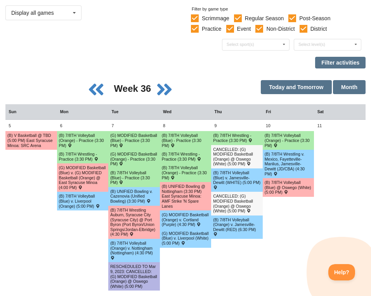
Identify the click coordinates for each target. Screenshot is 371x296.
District (318, 29)
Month (349, 87)
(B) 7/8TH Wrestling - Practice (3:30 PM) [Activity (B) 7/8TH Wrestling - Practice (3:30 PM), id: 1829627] (79, 156)
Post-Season (314, 18)
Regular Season (264, 18)
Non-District (280, 29)
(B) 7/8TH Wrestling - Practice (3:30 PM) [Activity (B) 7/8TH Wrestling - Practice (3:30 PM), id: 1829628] (181, 156)
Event (244, 29)
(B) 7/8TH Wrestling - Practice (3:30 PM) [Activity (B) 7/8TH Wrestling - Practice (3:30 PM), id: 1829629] (233, 138)
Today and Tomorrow (296, 87)
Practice (212, 29)
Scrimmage (215, 18)
